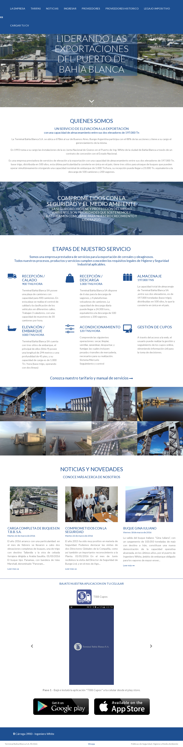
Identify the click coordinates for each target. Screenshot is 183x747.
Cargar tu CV (19, 25)
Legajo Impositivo (157, 8)
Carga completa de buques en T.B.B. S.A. (34, 530)
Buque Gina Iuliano (139, 528)
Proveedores (91, 8)
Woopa (91, 744)
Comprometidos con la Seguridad (86, 530)
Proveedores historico (122, 8)
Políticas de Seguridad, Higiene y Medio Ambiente (154, 744)
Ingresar (70, 8)
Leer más (13, 568)
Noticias (52, 8)
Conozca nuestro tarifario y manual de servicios (91, 378)
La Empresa (17, 8)
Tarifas (36, 8)
